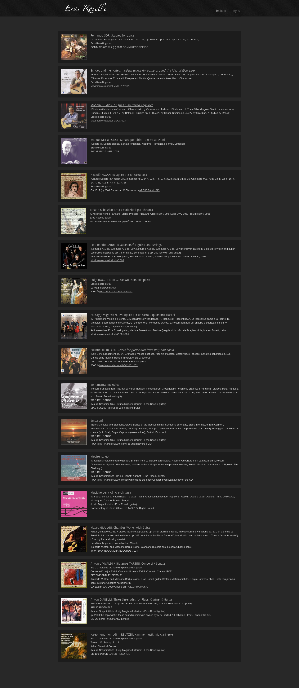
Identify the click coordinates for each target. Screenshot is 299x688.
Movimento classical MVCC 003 (108, 120)
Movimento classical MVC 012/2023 (110, 86)
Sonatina (107, 496)
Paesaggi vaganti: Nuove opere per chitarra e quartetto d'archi (133, 315)
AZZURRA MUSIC (149, 190)
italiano (221, 10)
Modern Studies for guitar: (122, 105)
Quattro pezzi (197, 496)
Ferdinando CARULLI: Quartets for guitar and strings (126, 245)
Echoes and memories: (142, 70)
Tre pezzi (131, 496)
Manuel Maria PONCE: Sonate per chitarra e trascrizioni (128, 140)
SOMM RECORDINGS (135, 47)
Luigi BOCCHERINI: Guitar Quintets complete (120, 280)
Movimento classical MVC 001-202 (118, 365)
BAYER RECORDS (119, 653)
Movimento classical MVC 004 (107, 260)
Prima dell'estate (225, 496)
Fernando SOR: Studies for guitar (113, 35)
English (236, 10)
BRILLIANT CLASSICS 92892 (115, 291)
